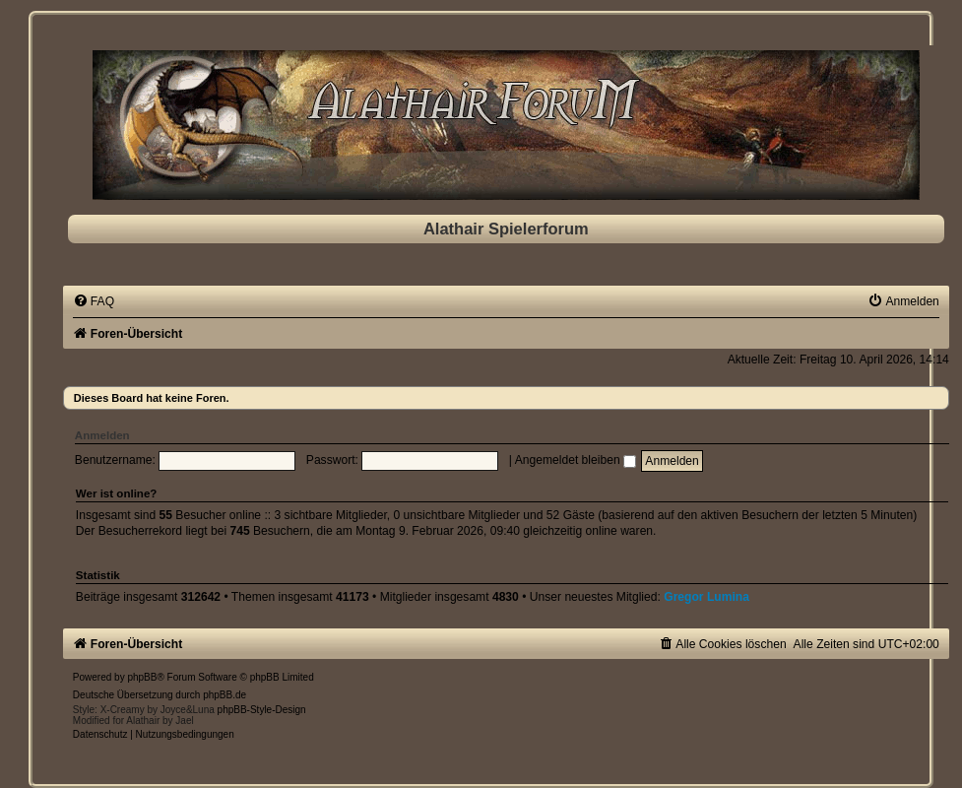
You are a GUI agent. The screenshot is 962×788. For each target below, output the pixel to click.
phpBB (142, 677)
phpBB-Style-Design (262, 709)
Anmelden (102, 435)
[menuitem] (93, 301)
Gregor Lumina (706, 597)
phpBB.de (224, 695)
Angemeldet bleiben (575, 460)
